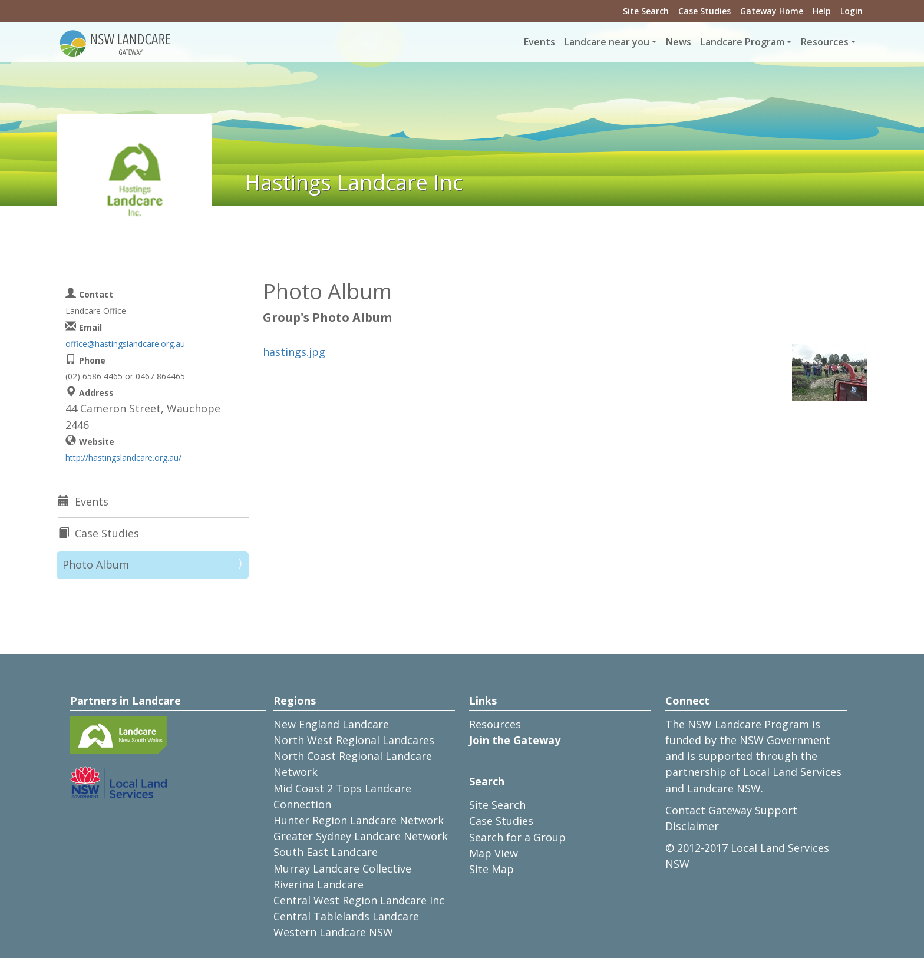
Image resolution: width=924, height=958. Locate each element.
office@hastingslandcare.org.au (125, 343)
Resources (495, 724)
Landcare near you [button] (607, 41)
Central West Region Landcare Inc (358, 900)
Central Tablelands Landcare (346, 916)
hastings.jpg (294, 352)
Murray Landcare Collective (342, 868)
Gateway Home (771, 10)
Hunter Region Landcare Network (358, 820)
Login (851, 10)
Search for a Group (517, 837)
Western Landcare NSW (333, 932)
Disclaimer (692, 826)
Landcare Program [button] (742, 41)
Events (539, 41)
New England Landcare (331, 724)
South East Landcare (325, 852)
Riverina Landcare (318, 884)
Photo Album (95, 564)
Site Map (491, 869)
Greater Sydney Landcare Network (360, 836)
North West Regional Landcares (353, 740)
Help (822, 10)
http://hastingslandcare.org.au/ (123, 457)
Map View (493, 853)
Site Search (646, 10)
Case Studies (704, 10)
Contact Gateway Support (731, 810)
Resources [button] (825, 41)
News (678, 41)
